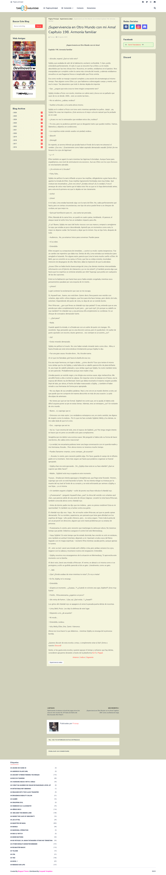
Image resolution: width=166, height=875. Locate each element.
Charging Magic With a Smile (34, 782)
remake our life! (34, 865)
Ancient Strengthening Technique (34, 775)
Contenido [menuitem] (66, 8)
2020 (28, 133)
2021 (28, 130)
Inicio (154, 871)
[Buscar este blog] (24, 26)
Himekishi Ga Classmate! (34, 806)
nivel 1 (34, 861)
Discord (58, 646)
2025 (28, 116)
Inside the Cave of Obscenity (34, 816)
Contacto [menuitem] (80, 8)
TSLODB (34, 851)
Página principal (16, 2)
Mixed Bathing (34, 837)
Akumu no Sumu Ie (34, 768)
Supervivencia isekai (66, 19)
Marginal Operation (34, 830)
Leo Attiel (34, 820)
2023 (28, 123)
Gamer (34, 799)
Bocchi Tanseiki (34, 778)
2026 (28, 112)
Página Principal (53, 19)
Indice (82, 657)
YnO (34, 858)
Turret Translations (134, 45)
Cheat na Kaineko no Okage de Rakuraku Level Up (34, 785)
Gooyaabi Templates (45, 871)
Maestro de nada (34, 823)
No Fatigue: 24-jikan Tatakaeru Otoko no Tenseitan (34, 840)
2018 (28, 140)
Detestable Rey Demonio (34, 789)
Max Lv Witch (34, 833)
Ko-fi (94, 653)
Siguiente (89, 657)
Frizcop (52, 37)
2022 (28, 126)
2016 (28, 147)
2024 (28, 119)
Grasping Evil (34, 802)
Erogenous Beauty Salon (34, 795)
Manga (34, 827)
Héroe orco (34, 809)
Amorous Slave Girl (34, 771)
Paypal (100, 653)
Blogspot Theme (23, 871)
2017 (28, 143)
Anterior (76, 657)
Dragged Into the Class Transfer (34, 792)
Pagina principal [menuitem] (50, 8)
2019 (28, 137)
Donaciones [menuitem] (91, 8)
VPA (34, 854)
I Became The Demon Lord (34, 813)
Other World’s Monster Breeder (34, 844)
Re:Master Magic (34, 847)
